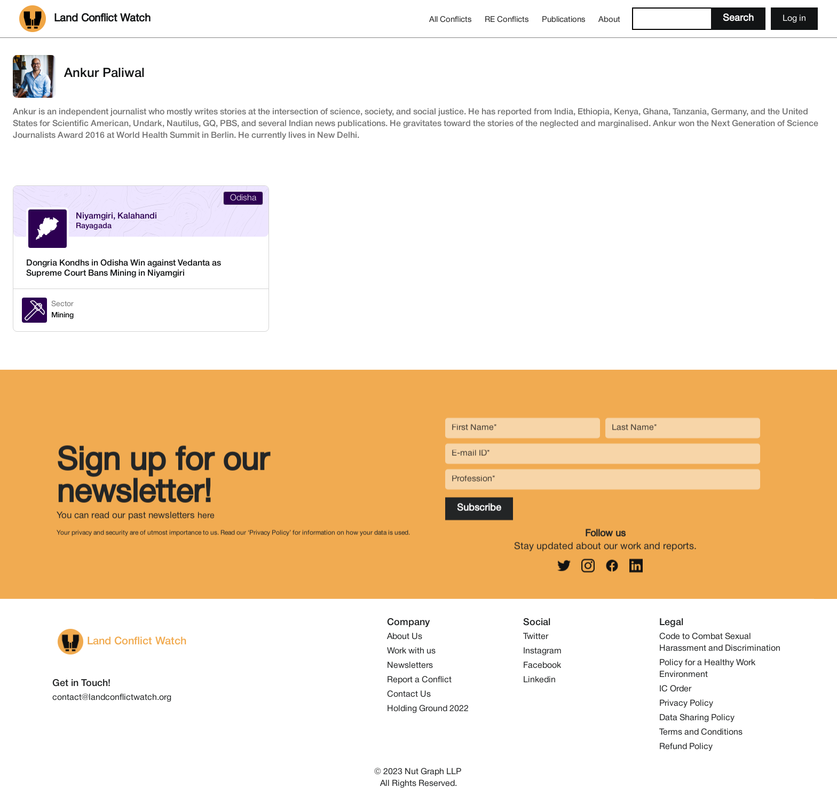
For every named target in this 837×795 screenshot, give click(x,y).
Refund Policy (686, 747)
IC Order (675, 689)
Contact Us (409, 694)
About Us (404, 637)
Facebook (542, 665)
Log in (794, 18)
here (206, 522)
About (609, 20)
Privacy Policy (686, 703)
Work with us (411, 651)
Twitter (535, 637)
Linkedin (539, 680)
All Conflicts (450, 20)
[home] (85, 18)
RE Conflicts (507, 20)
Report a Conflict (419, 680)
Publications (564, 20)
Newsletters (410, 665)
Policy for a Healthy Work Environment (707, 669)
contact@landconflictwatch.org (111, 698)
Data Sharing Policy (697, 718)
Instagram (542, 651)
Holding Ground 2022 (428, 709)
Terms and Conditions (701, 732)
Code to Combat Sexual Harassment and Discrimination (719, 642)
